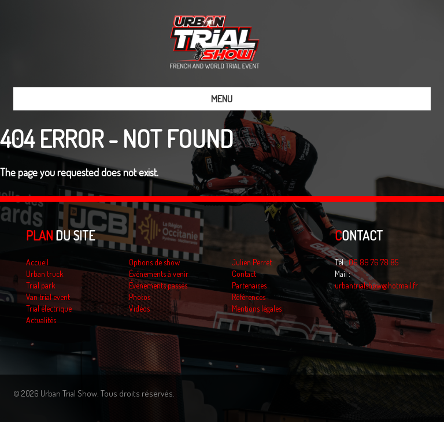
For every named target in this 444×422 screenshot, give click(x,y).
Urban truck (45, 274)
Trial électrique (49, 308)
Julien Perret (252, 262)
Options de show (154, 262)
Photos (139, 297)
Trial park (41, 285)
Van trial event (48, 297)
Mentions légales (257, 308)
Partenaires (249, 285)
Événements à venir (158, 274)
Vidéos (139, 308)
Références (248, 297)
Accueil (37, 262)
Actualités (41, 320)
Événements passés (158, 285)
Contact (244, 274)
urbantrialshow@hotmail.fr (376, 285)
